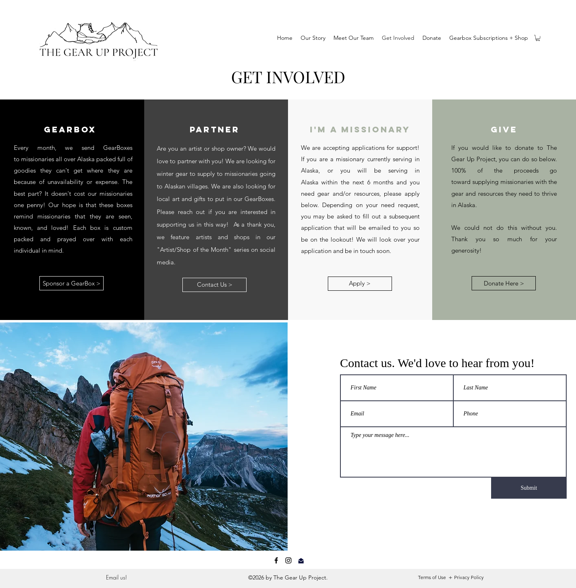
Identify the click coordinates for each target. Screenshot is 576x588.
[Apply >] (360, 284)
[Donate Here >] (504, 283)
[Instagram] (288, 560)
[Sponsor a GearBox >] (71, 283)
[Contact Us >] (214, 285)
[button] (537, 38)
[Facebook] (276, 560)
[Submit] (529, 488)
